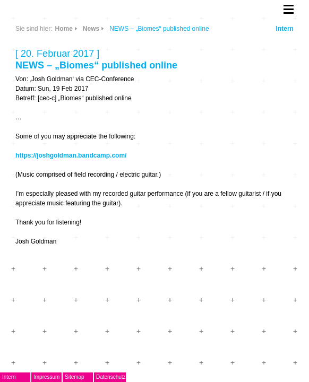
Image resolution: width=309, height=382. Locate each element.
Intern (285, 28)
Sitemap (74, 377)
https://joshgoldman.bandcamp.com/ (70, 155)
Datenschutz (111, 377)
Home (63, 28)
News (91, 28)
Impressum (46, 377)
